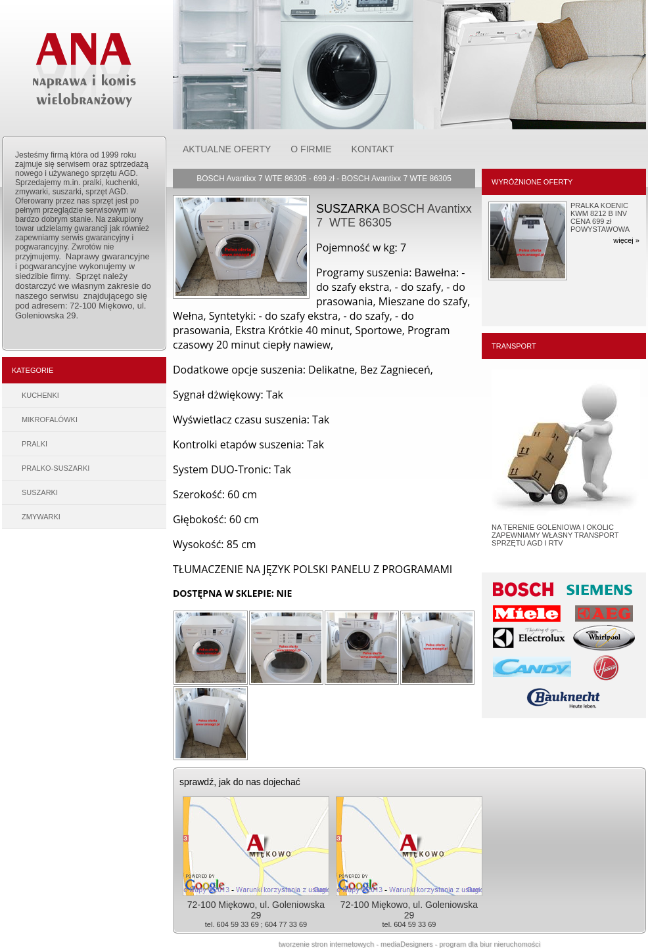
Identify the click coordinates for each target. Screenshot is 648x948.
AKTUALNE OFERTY (227, 149)
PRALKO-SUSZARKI (55, 468)
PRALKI (34, 444)
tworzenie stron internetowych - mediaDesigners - (359, 944)
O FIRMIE (310, 149)
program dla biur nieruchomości (489, 944)
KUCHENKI (40, 395)
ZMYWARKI (41, 517)
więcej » (626, 240)
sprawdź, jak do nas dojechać (239, 782)
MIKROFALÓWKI (50, 419)
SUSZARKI (40, 492)
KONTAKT (373, 149)
